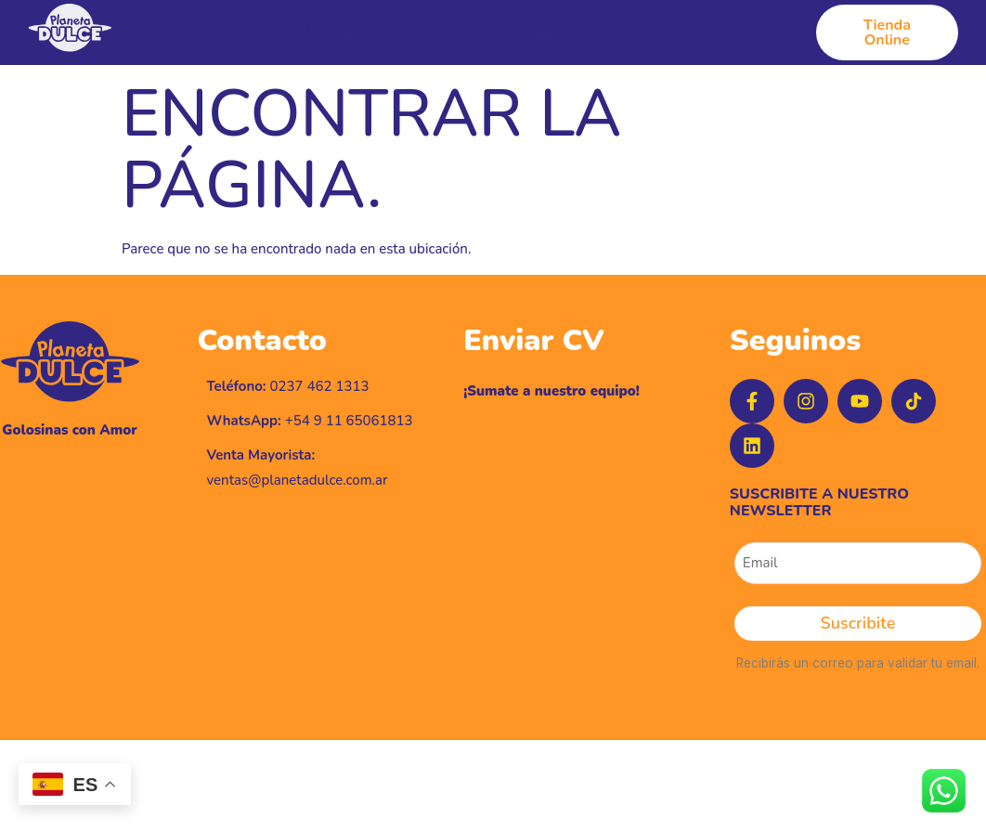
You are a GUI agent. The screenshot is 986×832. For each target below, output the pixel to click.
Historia (328, 33)
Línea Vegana (526, 33)
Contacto (768, 33)
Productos (417, 33)
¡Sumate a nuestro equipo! (551, 391)
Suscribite (858, 623)
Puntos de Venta (655, 33)
